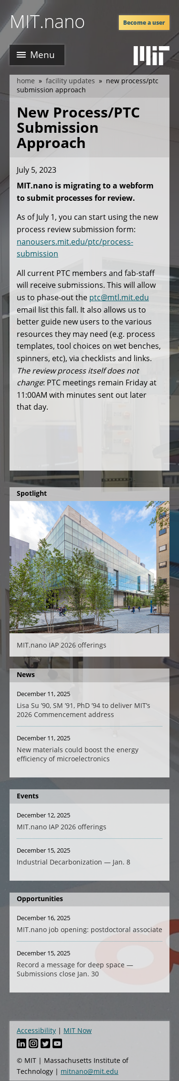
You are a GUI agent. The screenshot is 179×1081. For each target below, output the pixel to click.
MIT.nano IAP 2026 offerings (61, 644)
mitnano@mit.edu (89, 1071)
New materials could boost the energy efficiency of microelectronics (77, 754)
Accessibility (36, 1030)
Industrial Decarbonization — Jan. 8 (73, 861)
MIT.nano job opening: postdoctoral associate (89, 929)
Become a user (144, 23)
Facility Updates (70, 80)
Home (26, 80)
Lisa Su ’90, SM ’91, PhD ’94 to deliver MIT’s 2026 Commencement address (83, 710)
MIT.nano (47, 21)
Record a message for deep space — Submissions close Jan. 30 (75, 969)
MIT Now (77, 1030)
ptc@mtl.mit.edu (119, 297)
